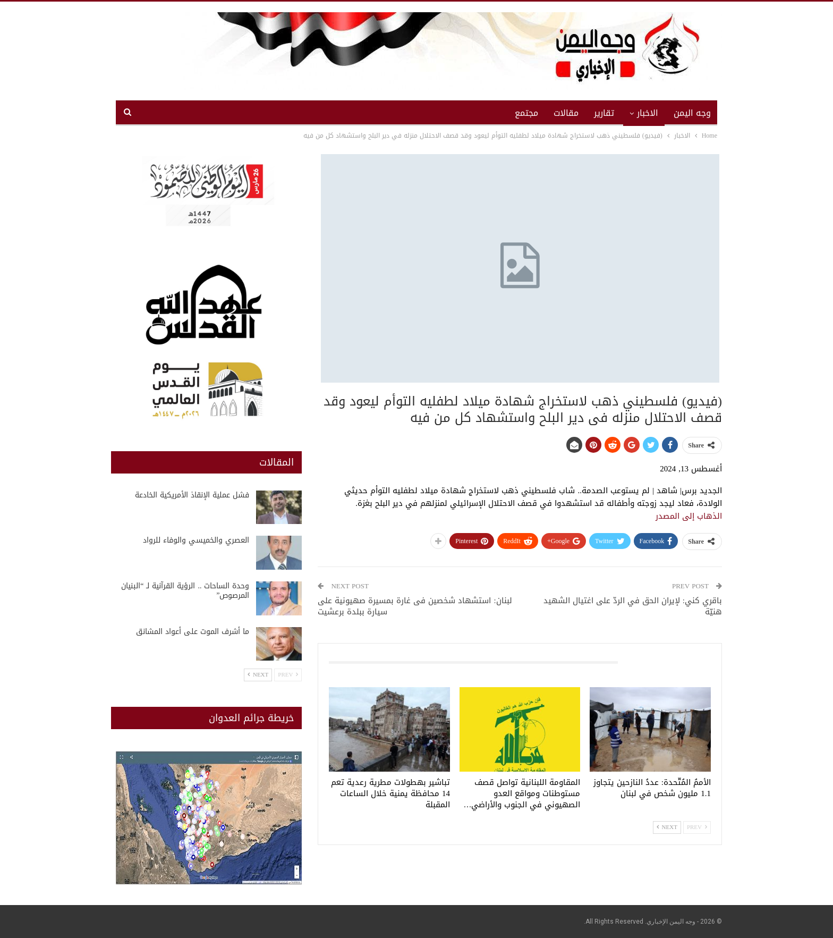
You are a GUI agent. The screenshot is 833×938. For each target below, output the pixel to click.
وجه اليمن (692, 113)
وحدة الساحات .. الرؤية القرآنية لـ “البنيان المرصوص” (185, 591)
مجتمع (526, 113)
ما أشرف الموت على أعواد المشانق (192, 631)
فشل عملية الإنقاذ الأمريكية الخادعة (190, 495)
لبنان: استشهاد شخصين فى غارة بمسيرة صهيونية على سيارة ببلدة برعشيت (415, 606)
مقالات (566, 113)
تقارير (604, 113)
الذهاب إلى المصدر (689, 516)
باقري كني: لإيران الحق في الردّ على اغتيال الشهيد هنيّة (632, 606)
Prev (697, 827)
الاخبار (647, 113)
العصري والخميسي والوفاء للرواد (196, 540)
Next (667, 827)
